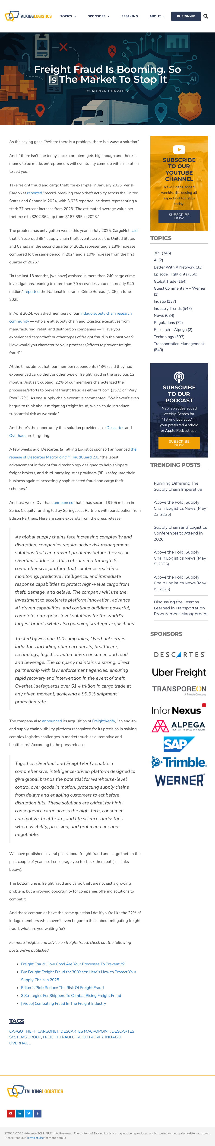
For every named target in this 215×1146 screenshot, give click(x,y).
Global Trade (165, 281)
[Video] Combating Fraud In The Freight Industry (63, 1003)
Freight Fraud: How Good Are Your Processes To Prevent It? (73, 964)
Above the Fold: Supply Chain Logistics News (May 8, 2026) (180, 558)
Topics (68, 16)
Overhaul (17, 435)
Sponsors (99, 16)
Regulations (164, 322)
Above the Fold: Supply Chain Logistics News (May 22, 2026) (180, 508)
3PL (157, 253)
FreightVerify (103, 721)
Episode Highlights (170, 274)
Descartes (115, 427)
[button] (205, 16)
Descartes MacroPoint (85, 1031)
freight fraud (58, 1037)
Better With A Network (174, 267)
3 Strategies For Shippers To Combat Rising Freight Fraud (71, 995)
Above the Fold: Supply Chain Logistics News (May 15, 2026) (180, 583)
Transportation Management (179, 343)
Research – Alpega (170, 329)
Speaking (130, 16)
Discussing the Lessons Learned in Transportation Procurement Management (181, 608)
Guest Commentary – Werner (180, 288)
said (134, 230)
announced (63, 502)
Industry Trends (168, 308)
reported (34, 193)
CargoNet (48, 1031)
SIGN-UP (188, 16)
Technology (164, 336)
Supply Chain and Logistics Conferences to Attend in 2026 (180, 533)
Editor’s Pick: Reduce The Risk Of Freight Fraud (62, 987)
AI (156, 260)
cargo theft (22, 1031)
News (159, 315)
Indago (112, 1037)
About (157, 16)
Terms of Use (35, 1138)
